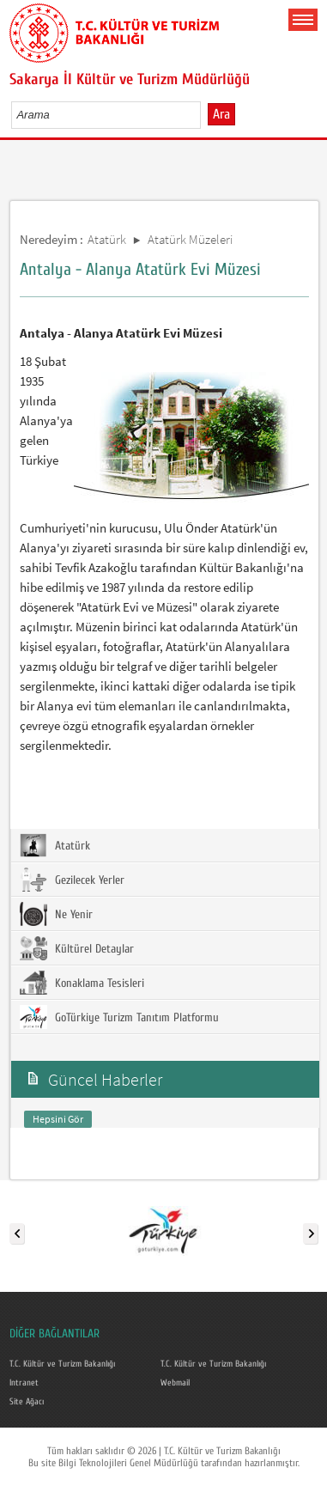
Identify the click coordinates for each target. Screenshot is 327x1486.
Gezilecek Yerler (72, 880)
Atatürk (107, 239)
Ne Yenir (56, 914)
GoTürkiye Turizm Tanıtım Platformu (119, 1017)
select (205, 114)
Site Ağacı (26, 1402)
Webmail (175, 1383)
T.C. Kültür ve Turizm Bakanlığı (62, 1364)
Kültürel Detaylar (77, 948)
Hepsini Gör (58, 1118)
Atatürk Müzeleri (190, 239)
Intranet (24, 1383)
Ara (221, 114)
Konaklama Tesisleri (82, 983)
